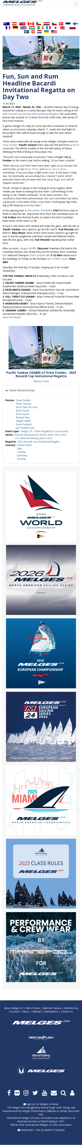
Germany (22, 455)
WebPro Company (54, 1130)
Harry (48, 169)
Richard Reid (23, 417)
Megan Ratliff (27, 248)
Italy (19, 448)
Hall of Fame (33, 1008)
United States (24, 445)
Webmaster (26, 1130)
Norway (21, 458)
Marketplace (51, 1011)
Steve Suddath (38, 255)
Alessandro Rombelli (39, 210)
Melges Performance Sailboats (39, 1111)
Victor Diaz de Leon (27, 407)
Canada (21, 452)
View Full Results (12, 317)
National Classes (52, 1008)
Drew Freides (10, 145)
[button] (41, 347)
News (25, 1011)
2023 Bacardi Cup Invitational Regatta (39, 441)
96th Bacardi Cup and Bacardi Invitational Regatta (30, 113)
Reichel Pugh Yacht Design (55, 1107)
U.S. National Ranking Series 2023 (33, 438)
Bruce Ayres (59, 169)
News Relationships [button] (22, 390)
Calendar (36, 1011)
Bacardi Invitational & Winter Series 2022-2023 (41, 434)
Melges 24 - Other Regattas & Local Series (44, 431)
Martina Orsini (41, 381)
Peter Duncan (23, 403)
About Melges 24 (13, 1008)
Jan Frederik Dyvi (25, 427)
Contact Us (67, 1011)
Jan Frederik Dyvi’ (57, 258)
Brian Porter (32, 169)
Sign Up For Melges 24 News (42, 1104)
